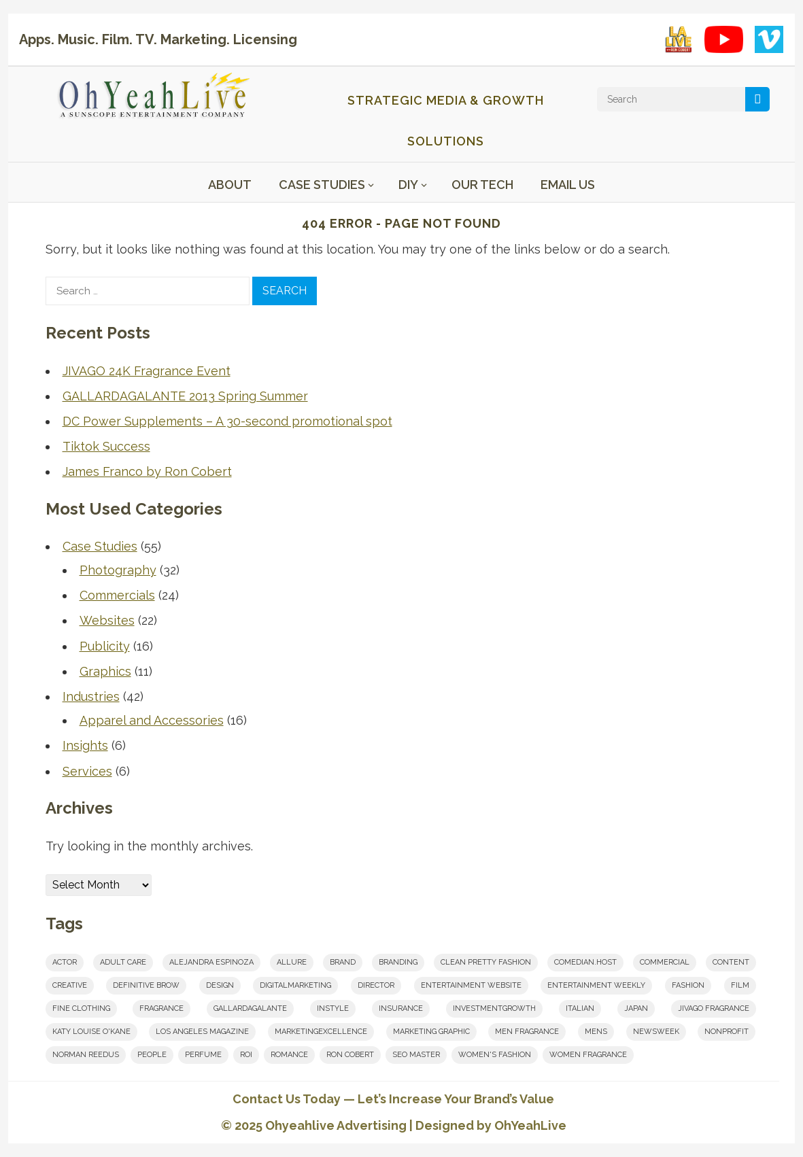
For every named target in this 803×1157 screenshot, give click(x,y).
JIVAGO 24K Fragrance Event (146, 371)
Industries (91, 696)
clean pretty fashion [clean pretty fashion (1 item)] (486, 962)
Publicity (105, 646)
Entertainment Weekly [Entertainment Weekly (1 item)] (596, 985)
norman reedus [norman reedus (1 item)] (85, 1054)
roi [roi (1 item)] (246, 1054)
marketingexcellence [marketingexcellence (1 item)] (321, 1031)
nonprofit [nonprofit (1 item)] (726, 1031)
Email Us (568, 184)
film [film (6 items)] (740, 985)
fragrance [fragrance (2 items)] (161, 1008)
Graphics (105, 671)
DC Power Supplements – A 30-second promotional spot (227, 421)
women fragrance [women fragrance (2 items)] (588, 1054)
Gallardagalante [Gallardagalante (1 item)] (250, 1008)
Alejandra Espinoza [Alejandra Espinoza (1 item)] (211, 962)
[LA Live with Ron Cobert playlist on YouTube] (679, 39)
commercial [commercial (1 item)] (664, 962)
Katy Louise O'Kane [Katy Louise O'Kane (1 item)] (91, 1031)
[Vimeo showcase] (769, 39)
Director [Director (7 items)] (376, 985)
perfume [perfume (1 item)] (203, 1054)
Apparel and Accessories (152, 720)
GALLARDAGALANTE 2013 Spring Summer (185, 396)
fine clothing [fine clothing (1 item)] (81, 1008)
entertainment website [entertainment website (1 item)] (471, 985)
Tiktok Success (106, 446)
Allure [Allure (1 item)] (292, 962)
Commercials (117, 595)
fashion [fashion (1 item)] (688, 985)
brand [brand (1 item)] (343, 962)
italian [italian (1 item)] (580, 1008)
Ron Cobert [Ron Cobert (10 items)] (350, 1054)
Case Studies (322, 184)
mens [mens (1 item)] (596, 1031)
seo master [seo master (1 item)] (416, 1054)
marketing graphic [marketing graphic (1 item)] (431, 1031)
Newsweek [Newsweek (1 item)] (656, 1031)
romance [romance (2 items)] (289, 1054)
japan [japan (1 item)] (636, 1008)
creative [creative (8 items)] (69, 985)
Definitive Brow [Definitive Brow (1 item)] (146, 985)
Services (87, 771)
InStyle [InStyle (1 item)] (333, 1008)
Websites (107, 620)
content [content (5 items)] (731, 962)
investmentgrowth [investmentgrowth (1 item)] (494, 1008)
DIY (408, 184)
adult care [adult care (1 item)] (123, 962)
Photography (118, 570)
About (230, 184)
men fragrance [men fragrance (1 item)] (527, 1031)
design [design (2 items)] (220, 985)
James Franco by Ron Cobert (147, 471)
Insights (85, 745)
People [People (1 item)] (152, 1054)
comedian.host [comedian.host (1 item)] (585, 962)
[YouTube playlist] (723, 39)
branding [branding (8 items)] (398, 962)
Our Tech (482, 184)
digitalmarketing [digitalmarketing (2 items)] (295, 985)
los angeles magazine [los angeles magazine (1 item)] (202, 1031)
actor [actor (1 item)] (64, 962)
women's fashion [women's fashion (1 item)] (494, 1054)
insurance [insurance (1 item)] (401, 1008)
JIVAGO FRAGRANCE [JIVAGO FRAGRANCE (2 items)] (713, 1008)
